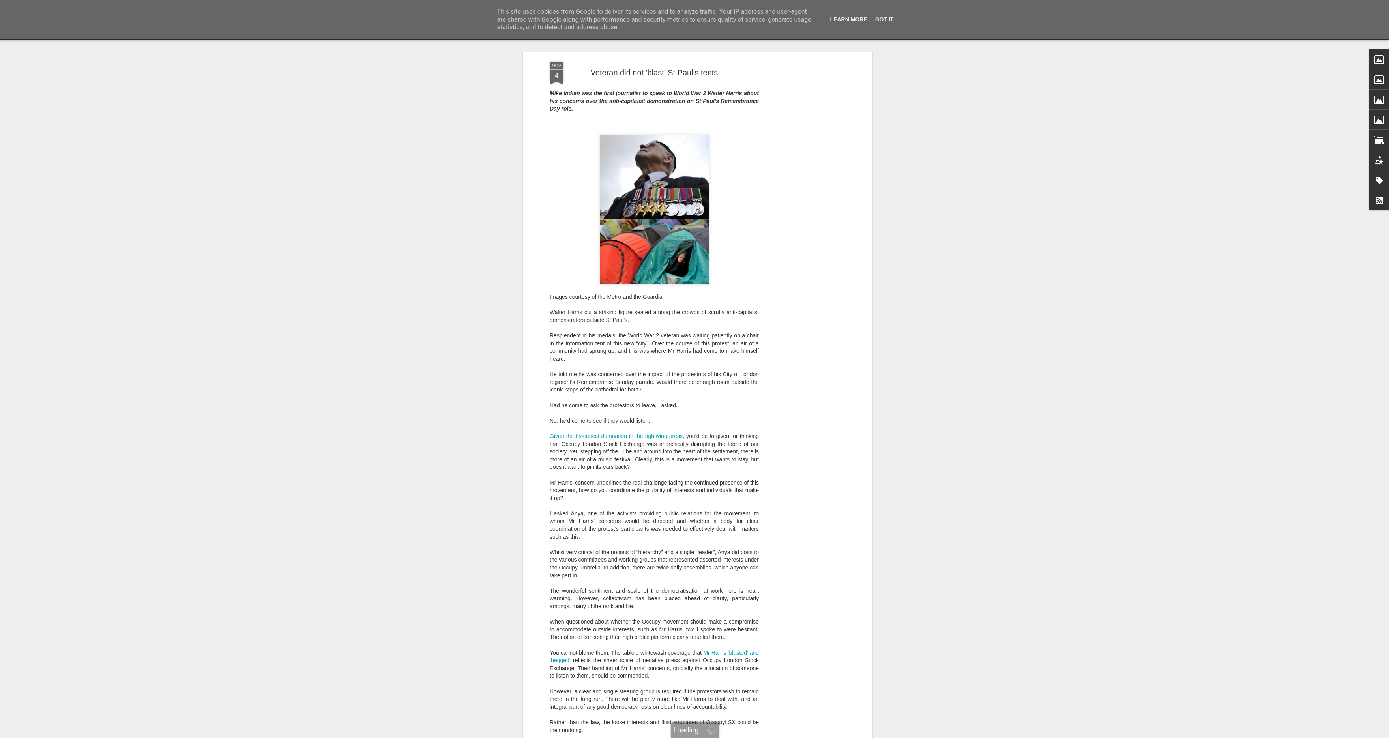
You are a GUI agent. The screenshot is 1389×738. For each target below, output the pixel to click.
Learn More (848, 19)
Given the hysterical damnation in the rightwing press (616, 436)
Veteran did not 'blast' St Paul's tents (654, 72)
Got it (884, 19)
